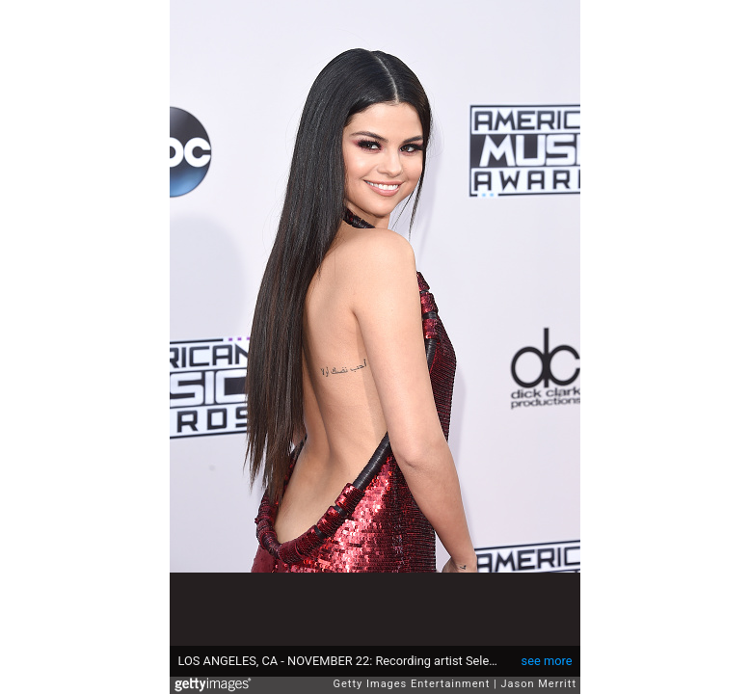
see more (547, 661)
